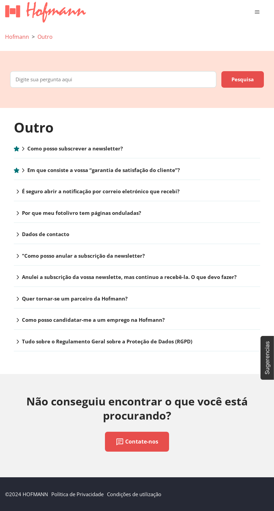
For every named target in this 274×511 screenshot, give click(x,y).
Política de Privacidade (77, 494)
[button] (267, 358)
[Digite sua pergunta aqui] (113, 79)
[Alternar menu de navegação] (257, 12)
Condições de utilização (134, 494)
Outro (45, 36)
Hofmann (17, 36)
